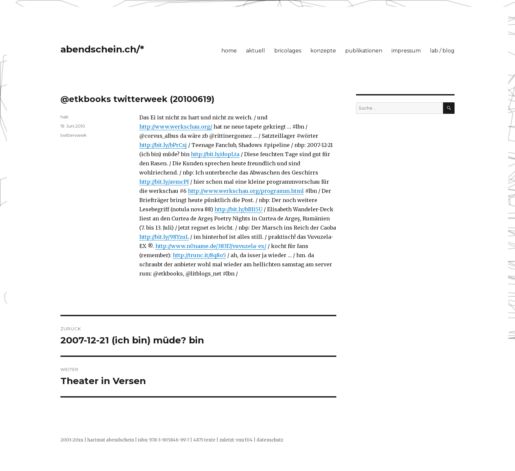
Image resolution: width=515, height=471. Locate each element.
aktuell (255, 51)
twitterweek (73, 135)
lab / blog (442, 51)
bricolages (287, 51)
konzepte (323, 51)
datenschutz (270, 440)
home (229, 51)
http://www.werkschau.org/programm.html (246, 191)
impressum (406, 51)
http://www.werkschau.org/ (175, 126)
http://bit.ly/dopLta (215, 154)
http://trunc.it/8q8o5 (199, 255)
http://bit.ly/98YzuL (164, 237)
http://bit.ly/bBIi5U (238, 209)
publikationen (363, 51)
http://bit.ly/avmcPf (164, 181)
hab (64, 116)
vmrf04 (244, 440)
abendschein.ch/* (102, 49)
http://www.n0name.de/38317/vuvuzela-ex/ (210, 246)
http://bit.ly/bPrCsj (163, 145)
